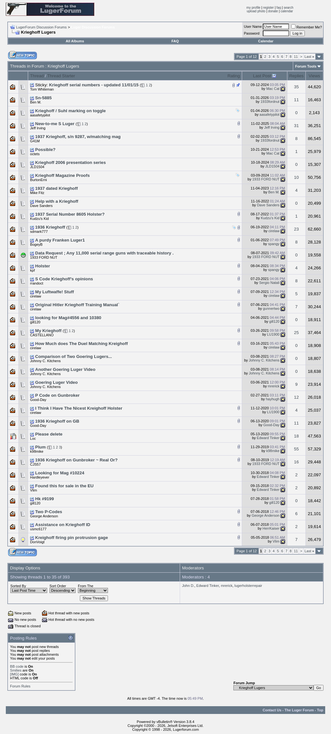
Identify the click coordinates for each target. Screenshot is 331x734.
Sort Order (57, 586)
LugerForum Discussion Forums (41, 27)
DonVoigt (37, 542)
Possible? (45, 149)
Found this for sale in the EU (64, 485)
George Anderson (44, 516)
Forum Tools (305, 66)
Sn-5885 (43, 97)
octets (34, 154)
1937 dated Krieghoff (56, 188)
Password (251, 33)
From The (85, 586)
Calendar (265, 41)
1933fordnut (270, 101)
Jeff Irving (38, 128)
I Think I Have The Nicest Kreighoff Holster (79, 408)
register (268, 7)
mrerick (274, 386)
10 (296, 177)
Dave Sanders (41, 206)
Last (309, 57)
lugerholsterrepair (248, 586)
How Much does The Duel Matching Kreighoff (81, 343)
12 (296, 397)
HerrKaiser (271, 528)
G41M (35, 141)
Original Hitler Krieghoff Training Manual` (77, 304)
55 (296, 449)
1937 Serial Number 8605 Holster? (70, 214)
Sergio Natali (269, 283)
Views (314, 75)
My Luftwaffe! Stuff (54, 291)
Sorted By (18, 586)
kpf (32, 270)
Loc (33, 438)
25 (296, 332)
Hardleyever (39, 477)
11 (296, 57)
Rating (234, 75)
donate (273, 11)
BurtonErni (38, 180)
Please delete (48, 434)
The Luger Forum (299, 710)
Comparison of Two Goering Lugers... (73, 356)
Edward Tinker (268, 438)
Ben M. (35, 102)
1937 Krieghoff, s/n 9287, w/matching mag (78, 136)
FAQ (175, 41)
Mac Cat (273, 89)
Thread (37, 75)
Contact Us (271, 710)
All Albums (75, 41)
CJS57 (35, 464)
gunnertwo (271, 308)
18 (296, 436)
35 (296, 86)
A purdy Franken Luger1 (60, 240)
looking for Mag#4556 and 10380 (68, 317)
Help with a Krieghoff (56, 201)
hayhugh (272, 399)
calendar (287, 11)
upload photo (256, 11)
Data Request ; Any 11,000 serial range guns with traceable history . (104, 253)
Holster (42, 266)
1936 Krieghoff (50, 227)
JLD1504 (37, 167)
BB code (17, 666)
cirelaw (273, 231)
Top (320, 710)
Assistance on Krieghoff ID (62, 524)
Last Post (262, 75)
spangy (273, 244)
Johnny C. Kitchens (45, 361)
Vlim (33, 490)
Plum (40, 447)
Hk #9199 (44, 498)
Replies (296, 75)
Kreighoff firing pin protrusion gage (71, 537)
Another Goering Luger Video (65, 369)
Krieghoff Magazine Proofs (62, 175)
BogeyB (36, 244)
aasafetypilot (40, 115)
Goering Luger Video (56, 382)
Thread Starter (61, 75)
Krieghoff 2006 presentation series (70, 162)
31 (296, 125)
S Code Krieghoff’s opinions (64, 278)
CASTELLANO (42, 335)
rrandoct (36, 283)
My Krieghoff (48, 330)
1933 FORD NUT (265, 179)
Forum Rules (20, 686)
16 (296, 461)
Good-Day (38, 400)
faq (278, 7)
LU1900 (273, 334)
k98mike (36, 451)
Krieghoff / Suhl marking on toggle (70, 110)
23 (296, 229)
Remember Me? (306, 27)
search (288, 7)
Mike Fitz (37, 193)
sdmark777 (39, 231)
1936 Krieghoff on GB (57, 421)
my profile (253, 7)
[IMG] (14, 674)
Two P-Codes (48, 511)
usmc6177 (38, 529)
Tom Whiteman (42, 89)
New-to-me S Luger (54, 123)
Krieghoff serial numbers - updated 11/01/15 (94, 84)
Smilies (15, 670)
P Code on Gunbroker (57, 395)
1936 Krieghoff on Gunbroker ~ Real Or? (76, 460)
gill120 (35, 322)
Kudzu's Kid (39, 219)
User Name (253, 26)
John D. (188, 586)
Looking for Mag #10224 (59, 472)
